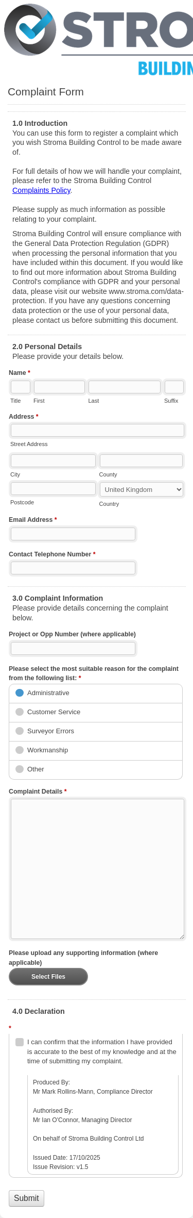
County (108, 474)
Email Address (33, 520)
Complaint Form (96, 39)
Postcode (22, 502)
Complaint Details (38, 792)
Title (15, 401)
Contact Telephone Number (52, 555)
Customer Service (53, 712)
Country (109, 504)
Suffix (171, 401)
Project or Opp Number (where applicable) (72, 634)
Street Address (28, 444)
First (38, 401)
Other (35, 769)
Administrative (48, 693)
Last (93, 401)
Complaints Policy (41, 190)
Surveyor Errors (50, 731)
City (15, 474)
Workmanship (47, 750)
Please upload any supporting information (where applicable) (83, 957)
